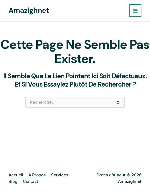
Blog (13, 181)
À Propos (37, 174)
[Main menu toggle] (135, 10)
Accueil (16, 174)
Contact (30, 181)
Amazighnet (29, 10)
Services (59, 174)
